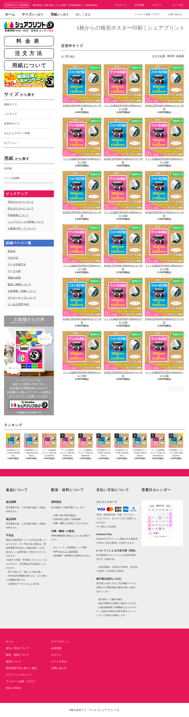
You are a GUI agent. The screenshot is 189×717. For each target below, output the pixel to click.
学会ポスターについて (21, 201)
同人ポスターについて (21, 208)
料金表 (12, 251)
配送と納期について (19, 284)
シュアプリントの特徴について (26, 221)
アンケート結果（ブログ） (145, 14)
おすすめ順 (158, 55)
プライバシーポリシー (19, 674)
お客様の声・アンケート (22, 228)
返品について (13, 661)
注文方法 (13, 257)
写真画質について (18, 215)
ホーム (10, 14)
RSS (8, 688)
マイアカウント (60, 641)
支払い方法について (17, 648)
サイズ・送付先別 (69, 551)
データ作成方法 (17, 264)
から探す (19, 95)
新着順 (180, 55)
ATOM (16, 688)
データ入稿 (14, 271)
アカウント (118, 5)
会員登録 (137, 5)
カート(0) (175, 5)
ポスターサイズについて (22, 297)
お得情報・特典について (22, 291)
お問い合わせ (173, 14)
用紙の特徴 (14, 277)
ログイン (155, 5)
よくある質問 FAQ (18, 304)
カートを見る (59, 661)
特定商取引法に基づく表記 (21, 668)
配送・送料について (17, 654)
